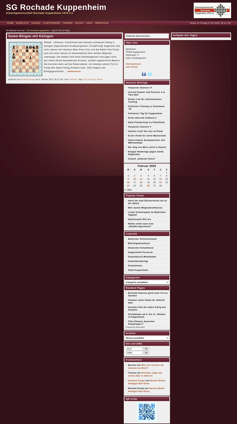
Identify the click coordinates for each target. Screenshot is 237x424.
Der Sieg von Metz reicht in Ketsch (147, 147)
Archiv (79, 23)
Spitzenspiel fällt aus (139, 219)
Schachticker (135, 266)
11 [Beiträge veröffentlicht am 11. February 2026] (141, 179)
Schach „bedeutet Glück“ (142, 159)
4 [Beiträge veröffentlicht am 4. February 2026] (141, 176)
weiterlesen (74, 71)
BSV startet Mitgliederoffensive (145, 208)
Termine (68, 23)
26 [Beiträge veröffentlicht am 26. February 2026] (148, 186)
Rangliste (22, 23)
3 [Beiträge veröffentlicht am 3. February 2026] (134, 176)
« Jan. (128, 189)
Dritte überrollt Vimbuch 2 (142, 118)
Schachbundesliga (138, 261)
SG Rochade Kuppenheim (56, 7)
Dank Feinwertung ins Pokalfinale (146, 122)
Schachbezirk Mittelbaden (142, 257)
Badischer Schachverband (142, 239)
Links (89, 23)
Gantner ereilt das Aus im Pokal (145, 131)
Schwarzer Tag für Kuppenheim (145, 113)
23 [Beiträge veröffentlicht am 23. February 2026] (128, 186)
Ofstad (100, 79)
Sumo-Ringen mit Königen (30, 36)
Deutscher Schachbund (140, 248)
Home (10, 23)
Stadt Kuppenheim (138, 270)
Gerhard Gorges (28, 79)
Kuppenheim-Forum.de (140, 252)
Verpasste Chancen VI (140, 88)
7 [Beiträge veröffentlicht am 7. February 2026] (160, 176)
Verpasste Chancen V (139, 127)
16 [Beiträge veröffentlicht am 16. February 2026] (128, 182)
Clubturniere (51, 23)
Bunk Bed (140, 327)
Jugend (35, 23)
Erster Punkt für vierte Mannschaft (147, 136)
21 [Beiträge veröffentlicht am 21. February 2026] (160, 182)
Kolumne (73, 79)
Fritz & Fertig (89, 79)
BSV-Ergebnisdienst (139, 243)
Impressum (102, 23)
